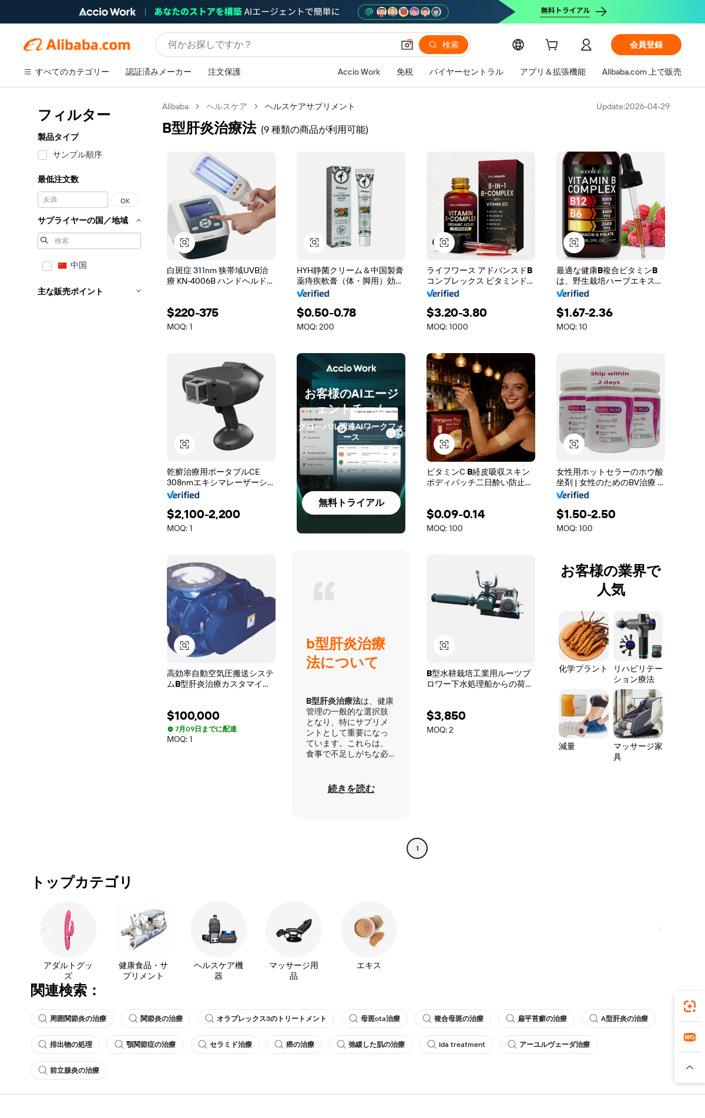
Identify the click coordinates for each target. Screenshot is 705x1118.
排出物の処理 (65, 1044)
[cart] (554, 46)
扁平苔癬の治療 (536, 1018)
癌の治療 (294, 1044)
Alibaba (175, 106)
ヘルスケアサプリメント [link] (310, 106)
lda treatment (456, 1044)
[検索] (443, 44)
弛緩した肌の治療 (371, 1044)
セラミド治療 (225, 1044)
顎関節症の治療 (145, 1044)
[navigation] (89, 479)
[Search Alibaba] (279, 44)
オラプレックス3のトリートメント (266, 1018)
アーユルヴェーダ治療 (549, 1044)
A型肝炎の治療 (618, 1018)
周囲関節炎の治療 (72, 1018)
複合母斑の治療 (453, 1018)
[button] (407, 45)
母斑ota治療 (374, 1018)
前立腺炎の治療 (68, 1070)
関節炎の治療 (156, 1018)
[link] (689, 1006)
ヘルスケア (226, 106)
